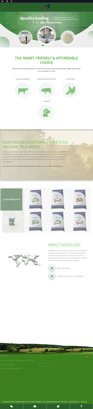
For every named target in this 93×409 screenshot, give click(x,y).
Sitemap (64, 402)
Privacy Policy (73, 402)
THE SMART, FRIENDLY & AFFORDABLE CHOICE (46, 60)
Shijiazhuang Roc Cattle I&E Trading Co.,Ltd (30, 402)
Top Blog (83, 402)
